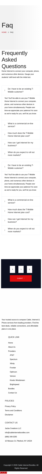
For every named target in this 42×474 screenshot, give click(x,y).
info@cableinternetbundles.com (17, 432)
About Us (11, 347)
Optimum (13, 372)
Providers (12, 351)
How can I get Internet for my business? (20, 144)
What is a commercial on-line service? (20, 125)
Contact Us (12, 393)
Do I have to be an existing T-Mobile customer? (20, 90)
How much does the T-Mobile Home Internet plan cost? (20, 134)
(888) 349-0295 (11, 437)
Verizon (13, 376)
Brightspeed (14, 384)
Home (10, 343)
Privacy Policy (10, 406)
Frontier (13, 368)
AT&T (12, 355)
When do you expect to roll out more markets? (21, 153)
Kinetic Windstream (17, 380)
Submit (20, 278)
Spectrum (13, 359)
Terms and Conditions (13, 410)
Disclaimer (9, 415)
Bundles (11, 389)
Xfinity (12, 363)
